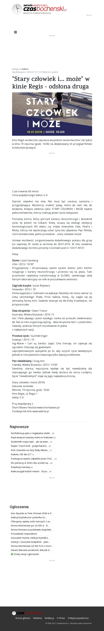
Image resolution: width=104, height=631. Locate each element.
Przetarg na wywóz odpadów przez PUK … (33, 458)
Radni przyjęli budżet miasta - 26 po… (30, 471)
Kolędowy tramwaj (21, 467)
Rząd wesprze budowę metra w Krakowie (32, 437)
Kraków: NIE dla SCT (21, 454)
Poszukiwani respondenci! (24, 533)
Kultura (25, 69)
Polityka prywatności (78, 618)
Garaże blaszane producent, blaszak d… (31, 550)
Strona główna (22, 618)
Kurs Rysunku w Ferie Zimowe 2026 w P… (32, 513)
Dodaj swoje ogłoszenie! (25, 554)
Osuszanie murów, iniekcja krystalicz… (30, 537)
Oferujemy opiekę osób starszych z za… (31, 521)
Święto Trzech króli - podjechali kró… (30, 445)
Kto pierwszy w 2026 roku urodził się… (30, 462)
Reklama (37, 618)
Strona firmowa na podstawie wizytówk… (32, 529)
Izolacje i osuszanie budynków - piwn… (30, 541)
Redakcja (49, 618)
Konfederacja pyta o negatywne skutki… (31, 433)
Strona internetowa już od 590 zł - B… (30, 525)
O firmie (61, 618)
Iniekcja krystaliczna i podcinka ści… (29, 517)
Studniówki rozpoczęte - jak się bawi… (30, 441)
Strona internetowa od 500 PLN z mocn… (32, 545)
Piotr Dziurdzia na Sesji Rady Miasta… (30, 450)
